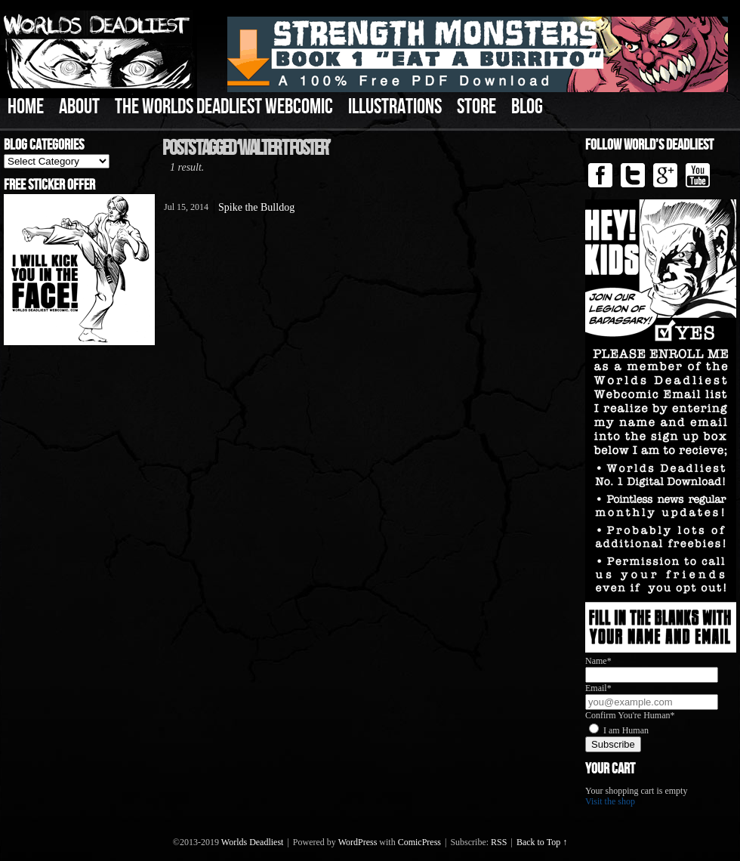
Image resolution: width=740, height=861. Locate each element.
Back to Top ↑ (541, 842)
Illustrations (395, 106)
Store (476, 106)
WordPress (358, 842)
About (79, 106)
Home (26, 106)
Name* (598, 661)
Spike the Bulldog (256, 207)
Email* (598, 688)
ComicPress (419, 842)
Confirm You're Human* (630, 715)
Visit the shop (610, 801)
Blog (527, 106)
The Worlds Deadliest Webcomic (224, 106)
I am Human (626, 730)
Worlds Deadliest (252, 842)
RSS (499, 842)
